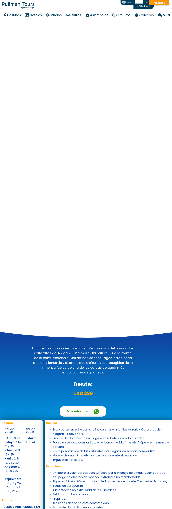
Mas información (83, 411)
